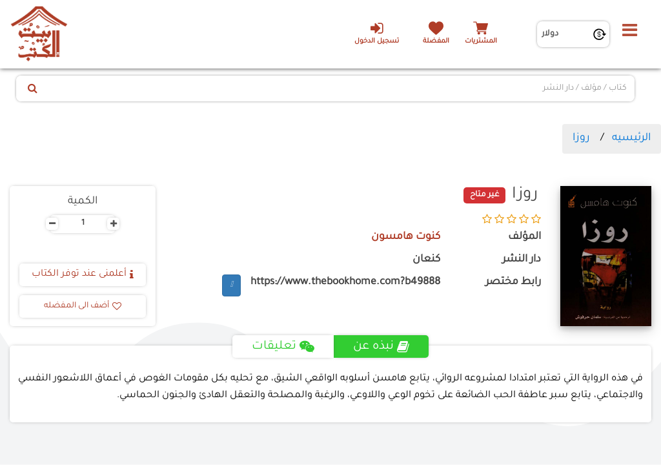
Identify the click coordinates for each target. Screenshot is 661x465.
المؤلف (524, 237)
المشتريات (481, 41)
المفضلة (436, 41)
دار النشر (521, 259)
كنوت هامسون (405, 237)
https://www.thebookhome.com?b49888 (345, 282)
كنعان (426, 259)
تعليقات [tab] (283, 346)
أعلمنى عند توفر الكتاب (83, 274)
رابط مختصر (513, 282)
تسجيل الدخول (376, 33)
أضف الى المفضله (82, 306)
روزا (581, 138)
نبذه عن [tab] (381, 346)
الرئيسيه (631, 138)
